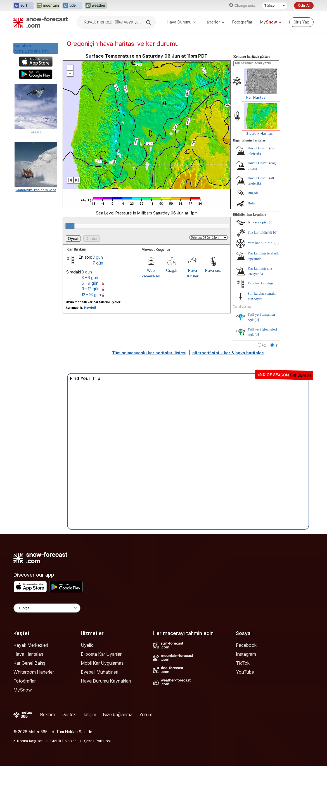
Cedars (35, 132)
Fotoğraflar (242, 22)
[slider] (69, 260)
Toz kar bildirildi (260, 267)
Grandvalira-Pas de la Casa (36, 362)
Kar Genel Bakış (29, 697)
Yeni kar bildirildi (261, 277)
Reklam (47, 748)
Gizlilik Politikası (63, 775)
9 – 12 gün (90, 322)
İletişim (89, 748)
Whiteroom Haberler (33, 706)
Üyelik (87, 679)
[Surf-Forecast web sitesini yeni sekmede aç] (23, 5)
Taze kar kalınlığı (260, 317)
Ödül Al (304, 5)
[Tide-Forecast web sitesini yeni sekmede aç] (72, 5)
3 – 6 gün (90, 311)
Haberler (214, 22)
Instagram (246, 688)
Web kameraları (151, 307)
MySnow (22, 724)
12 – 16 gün (91, 328)
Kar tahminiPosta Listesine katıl (31, 48)
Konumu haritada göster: (251, 91)
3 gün (98, 291)
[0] (271, 256)
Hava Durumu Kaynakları (106, 715)
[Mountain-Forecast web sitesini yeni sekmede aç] (48, 5)
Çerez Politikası (97, 775)
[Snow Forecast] (40, 22)
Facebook (246, 679)
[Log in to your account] (301, 22)
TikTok (243, 697)
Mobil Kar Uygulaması (102, 697)
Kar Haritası (256, 131)
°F (276, 380)
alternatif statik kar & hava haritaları (228, 386)
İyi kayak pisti (258, 256)
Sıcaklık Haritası (260, 167)
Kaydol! (90, 342)
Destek (68, 748)
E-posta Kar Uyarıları (101, 688)
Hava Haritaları (28, 688)
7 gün (98, 297)
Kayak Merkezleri (30, 679)
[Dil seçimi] (274, 6)
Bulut (252, 237)
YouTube (245, 706)
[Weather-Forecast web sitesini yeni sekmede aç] (96, 5)
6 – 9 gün (90, 317)
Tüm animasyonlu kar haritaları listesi (149, 386)
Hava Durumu (181, 22)
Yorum (145, 748)
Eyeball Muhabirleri (99, 706)
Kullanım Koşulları (28, 775)
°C (264, 380)
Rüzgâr (171, 304)
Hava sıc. (213, 304)
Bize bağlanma (117, 748)
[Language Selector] (46, 642)
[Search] (149, 22)
